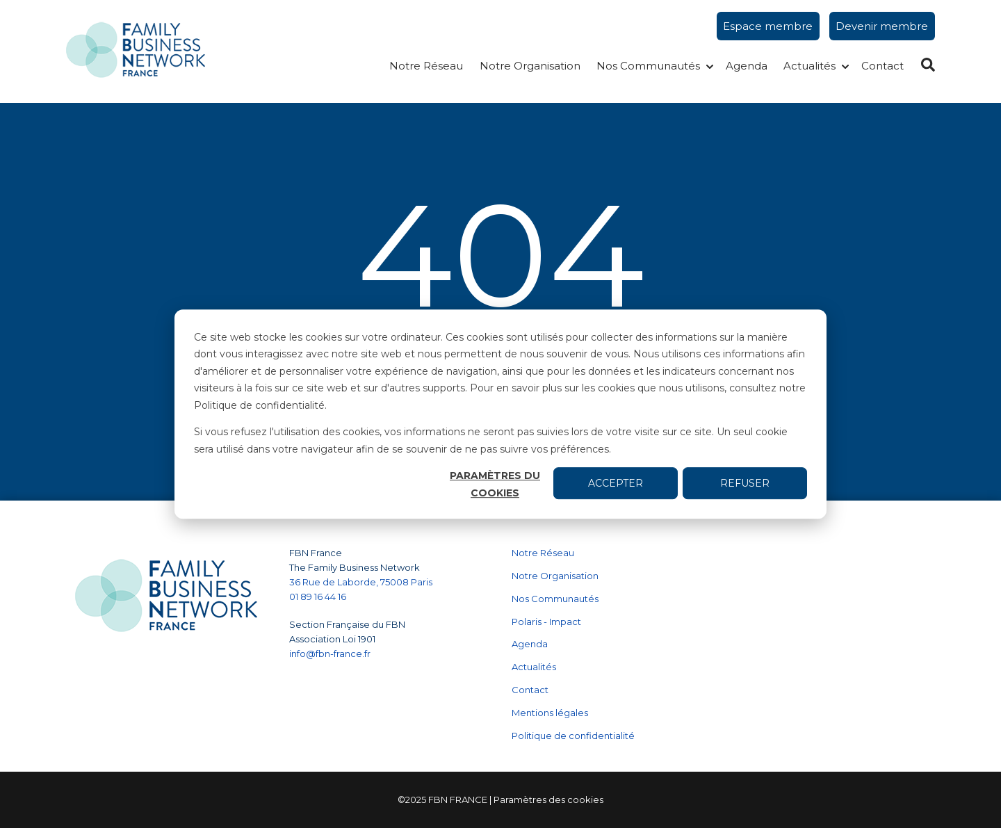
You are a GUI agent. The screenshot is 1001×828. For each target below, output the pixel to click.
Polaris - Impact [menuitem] (546, 621)
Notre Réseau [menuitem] (543, 552)
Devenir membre (882, 26)
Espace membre (768, 26)
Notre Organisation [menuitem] (555, 575)
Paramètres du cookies (495, 484)
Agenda (746, 65)
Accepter (615, 483)
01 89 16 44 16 (318, 596)
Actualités (809, 65)
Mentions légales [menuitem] (550, 712)
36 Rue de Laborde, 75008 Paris (360, 581)
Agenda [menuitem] (530, 643)
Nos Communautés (648, 65)
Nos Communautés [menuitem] (555, 598)
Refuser (745, 483)
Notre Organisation (530, 65)
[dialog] (500, 414)
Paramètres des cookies (548, 799)
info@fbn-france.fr (330, 653)
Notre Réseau (426, 65)
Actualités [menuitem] (534, 666)
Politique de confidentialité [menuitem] (573, 735)
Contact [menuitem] (530, 689)
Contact (882, 65)
